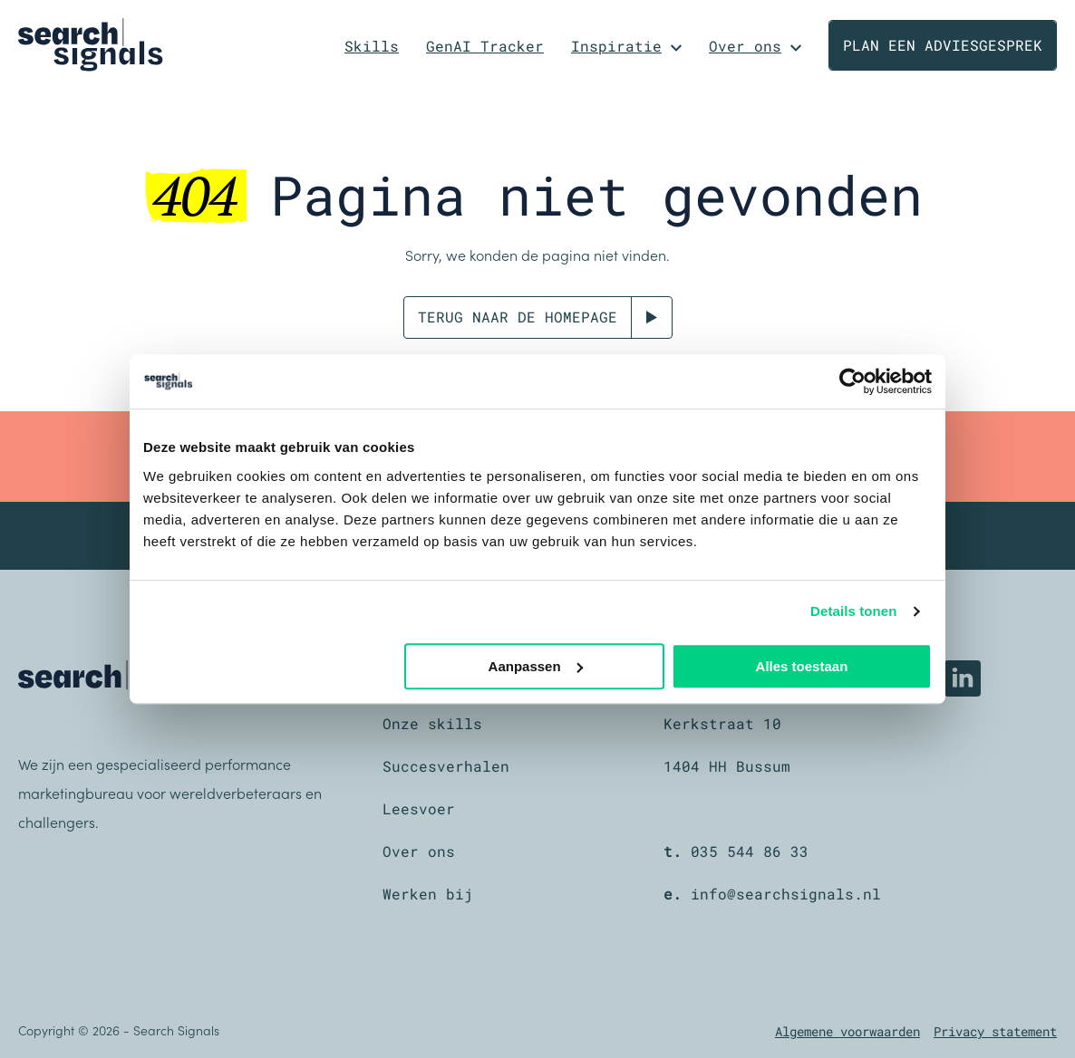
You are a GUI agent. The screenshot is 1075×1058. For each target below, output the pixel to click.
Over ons (745, 45)
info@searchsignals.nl (786, 893)
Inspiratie (616, 45)
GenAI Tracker (485, 45)
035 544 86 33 (750, 851)
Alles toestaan (802, 666)
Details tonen (853, 611)
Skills (371, 45)
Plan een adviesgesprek (942, 44)
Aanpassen (536, 666)
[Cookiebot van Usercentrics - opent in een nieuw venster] (852, 381)
